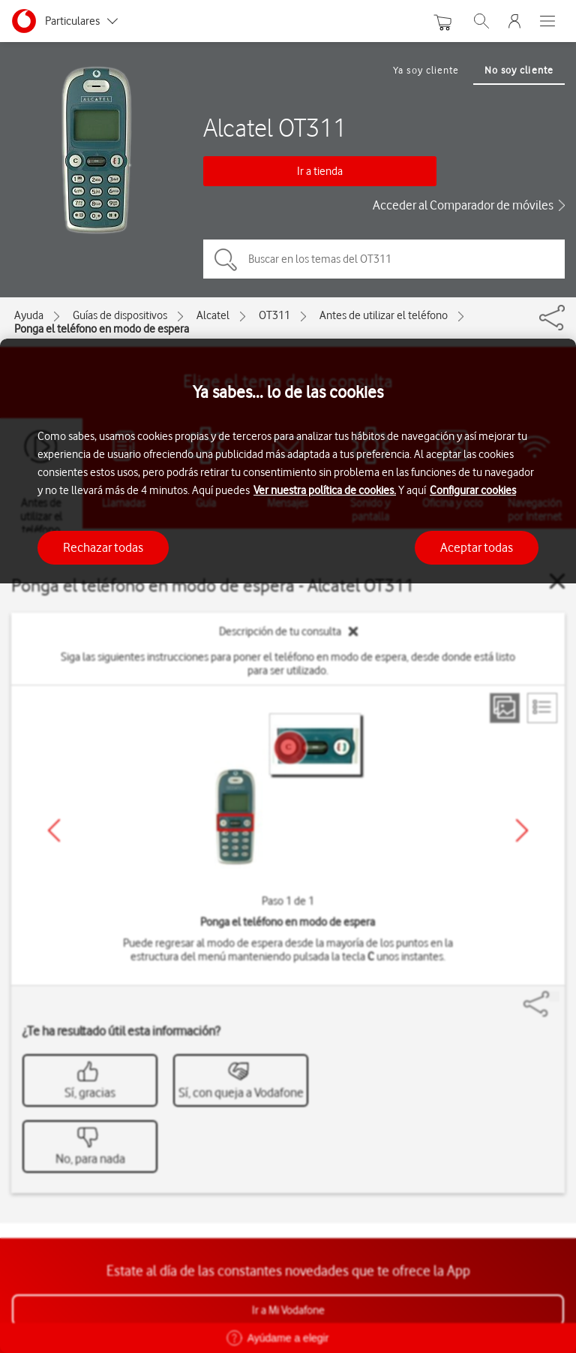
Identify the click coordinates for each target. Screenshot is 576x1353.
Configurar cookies (473, 490)
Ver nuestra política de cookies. (325, 490)
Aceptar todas (476, 547)
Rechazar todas (103, 547)
